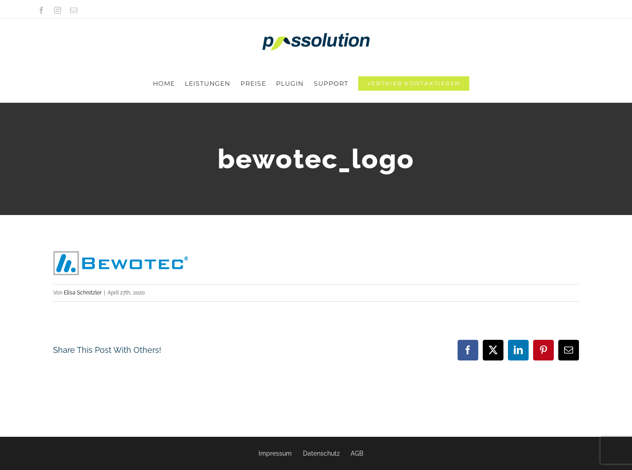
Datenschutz (321, 453)
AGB (357, 453)
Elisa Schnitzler (83, 255)
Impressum (275, 453)
